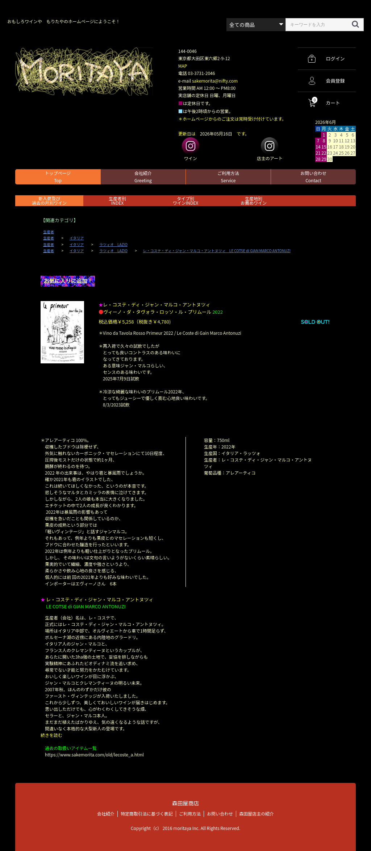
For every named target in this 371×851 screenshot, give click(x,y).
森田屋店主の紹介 (256, 813)
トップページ (58, 176)
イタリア (77, 238)
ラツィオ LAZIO (113, 244)
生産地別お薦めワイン (254, 200)
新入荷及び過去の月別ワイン (49, 200)
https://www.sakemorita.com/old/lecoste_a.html (94, 754)
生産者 (48, 231)
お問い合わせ (313, 176)
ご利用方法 (228, 176)
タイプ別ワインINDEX (185, 200)
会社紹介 (143, 176)
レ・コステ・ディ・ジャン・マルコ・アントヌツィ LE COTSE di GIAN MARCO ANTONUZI (217, 250)
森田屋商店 (185, 803)
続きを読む (51, 735)
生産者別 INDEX (117, 200)
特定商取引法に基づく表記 (147, 813)
